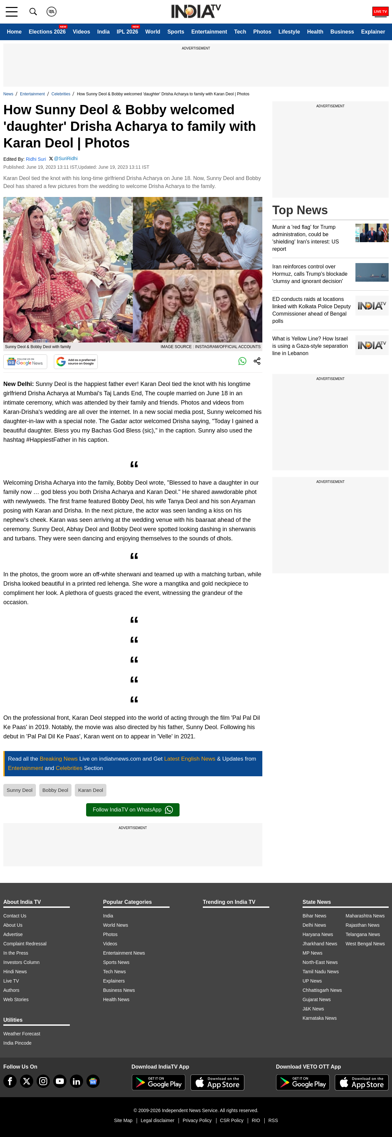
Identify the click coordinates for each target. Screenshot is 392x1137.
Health (315, 32)
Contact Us (14, 915)
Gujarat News (317, 999)
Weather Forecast (21, 1033)
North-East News (320, 962)
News (8, 94)
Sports (175, 32)
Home (14, 32)
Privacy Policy (197, 1120)
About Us (13, 925)
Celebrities (61, 94)
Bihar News (315, 915)
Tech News (114, 971)
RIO (256, 1120)
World (152, 32)
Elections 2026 (47, 32)
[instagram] (43, 1081)
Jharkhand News (320, 943)
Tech (240, 32)
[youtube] (59, 1081)
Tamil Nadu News (321, 971)
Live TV (11, 981)
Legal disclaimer (157, 1120)
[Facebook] (10, 1081)
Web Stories (16, 999)
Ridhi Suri (36, 159)
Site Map (123, 1120)
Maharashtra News (365, 915)
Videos (81, 32)
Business (342, 32)
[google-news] (93, 1081)
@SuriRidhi (65, 158)
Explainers (114, 981)
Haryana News (318, 934)
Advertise (13, 934)
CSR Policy (232, 1120)
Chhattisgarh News (322, 990)
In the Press (15, 953)
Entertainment (209, 32)
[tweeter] (26, 1081)
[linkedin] (76, 1081)
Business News (119, 990)
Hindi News (15, 971)
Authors (11, 990)
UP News (312, 981)
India (103, 32)
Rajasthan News (363, 925)
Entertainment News (124, 953)
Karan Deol (90, 790)
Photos (262, 32)
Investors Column (21, 962)
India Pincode (17, 1043)
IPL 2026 (127, 32)
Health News (116, 999)
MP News (313, 953)
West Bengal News (365, 943)
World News (115, 925)
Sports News (116, 962)
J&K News (313, 1008)
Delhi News (314, 925)
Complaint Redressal (25, 943)
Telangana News (363, 934)
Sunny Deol (20, 790)
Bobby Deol (55, 790)
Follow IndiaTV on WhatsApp (133, 810)
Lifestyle (289, 32)
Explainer (373, 32)
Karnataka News (320, 1018)
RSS (273, 1120)
